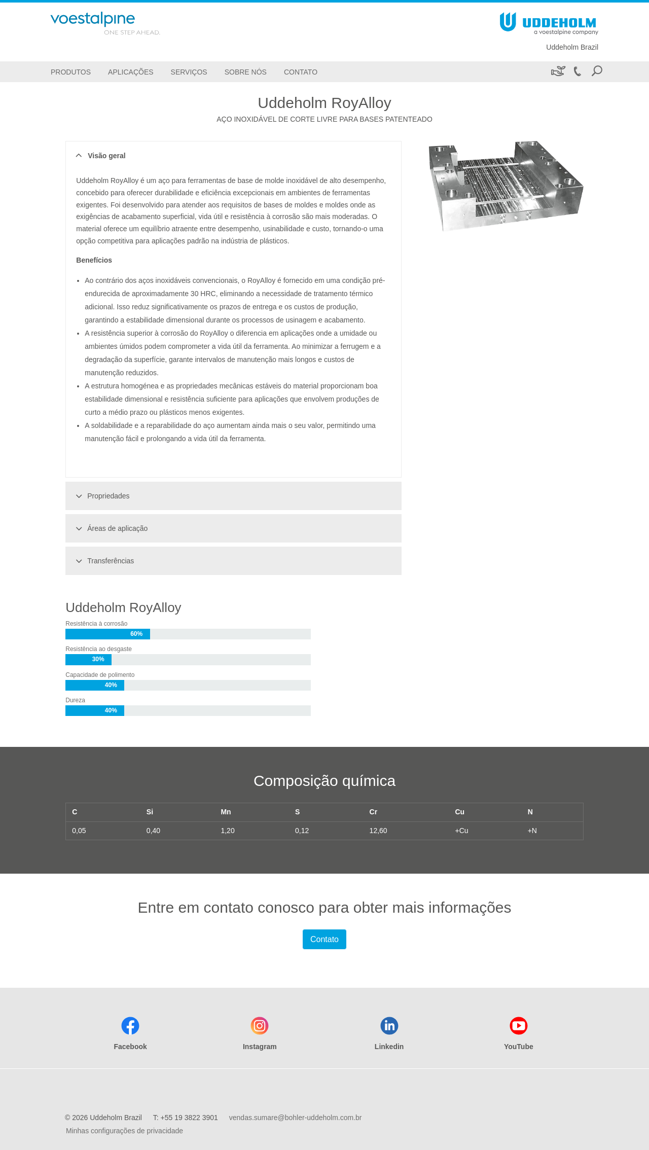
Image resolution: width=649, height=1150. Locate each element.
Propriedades (101, 496)
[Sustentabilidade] (557, 71)
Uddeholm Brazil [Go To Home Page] (572, 47)
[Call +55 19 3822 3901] (577, 71)
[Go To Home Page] (119, 23)
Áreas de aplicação (110, 528)
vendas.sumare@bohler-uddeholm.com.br (295, 1117)
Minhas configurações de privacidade (124, 1131)
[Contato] (300, 71)
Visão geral (99, 156)
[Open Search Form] (597, 71)
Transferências (103, 561)
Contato (324, 939)
